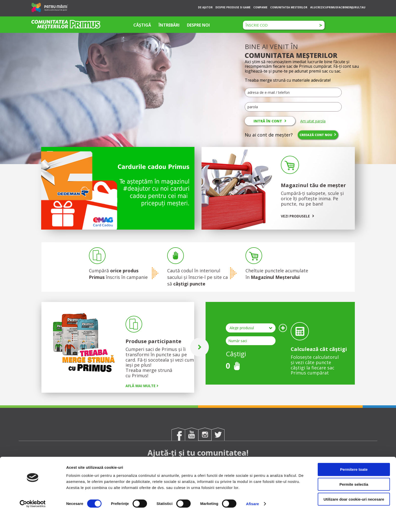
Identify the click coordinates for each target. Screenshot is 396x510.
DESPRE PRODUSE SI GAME (233, 7)
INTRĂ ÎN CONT (270, 121)
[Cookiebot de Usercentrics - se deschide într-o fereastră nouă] (33, 500)
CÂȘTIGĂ (142, 25)
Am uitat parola (313, 121)
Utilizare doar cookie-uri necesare (354, 495)
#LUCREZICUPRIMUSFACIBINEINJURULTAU (337, 7)
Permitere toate (353, 465)
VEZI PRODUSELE (297, 216)
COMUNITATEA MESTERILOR (288, 7)
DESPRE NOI (198, 25)
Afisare (252, 500)
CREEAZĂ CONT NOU (318, 134)
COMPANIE (260, 7)
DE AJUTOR (205, 7)
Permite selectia (353, 480)
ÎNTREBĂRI (169, 25)
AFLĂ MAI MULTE (142, 385)
